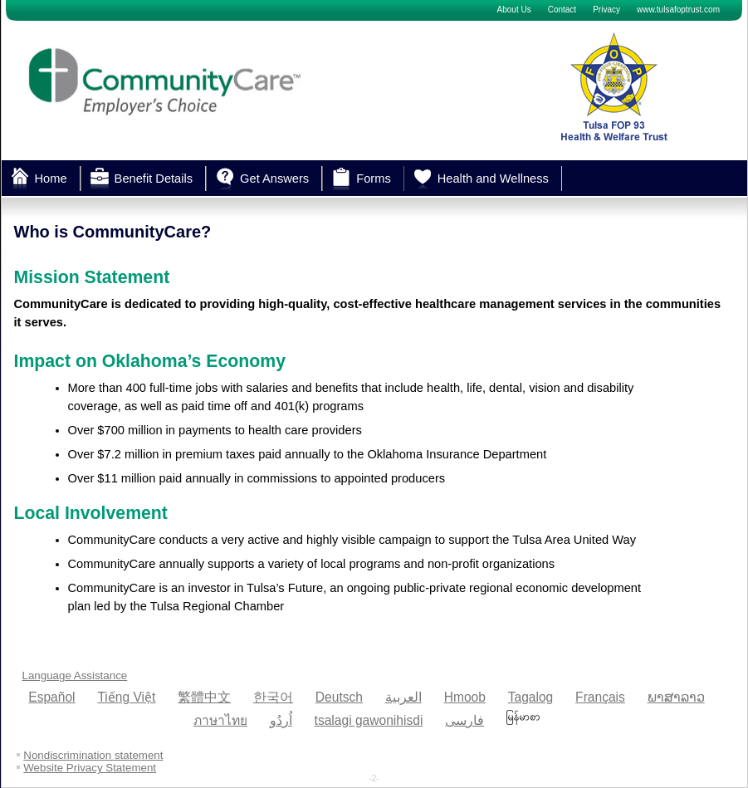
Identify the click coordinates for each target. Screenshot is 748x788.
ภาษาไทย (220, 720)
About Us (514, 9)
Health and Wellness (493, 178)
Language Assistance (75, 675)
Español (51, 697)
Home (51, 178)
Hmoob (465, 697)
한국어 (273, 697)
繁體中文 (204, 697)
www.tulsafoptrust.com (678, 9)
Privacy (606, 9)
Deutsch (339, 697)
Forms (373, 178)
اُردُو (281, 720)
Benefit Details (154, 178)
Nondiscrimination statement (93, 755)
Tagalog (531, 697)
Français (600, 697)
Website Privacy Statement (89, 767)
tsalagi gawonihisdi (369, 720)
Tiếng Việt (126, 697)
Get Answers (274, 178)
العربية (403, 697)
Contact (562, 9)
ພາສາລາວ (676, 697)
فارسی (464, 720)
